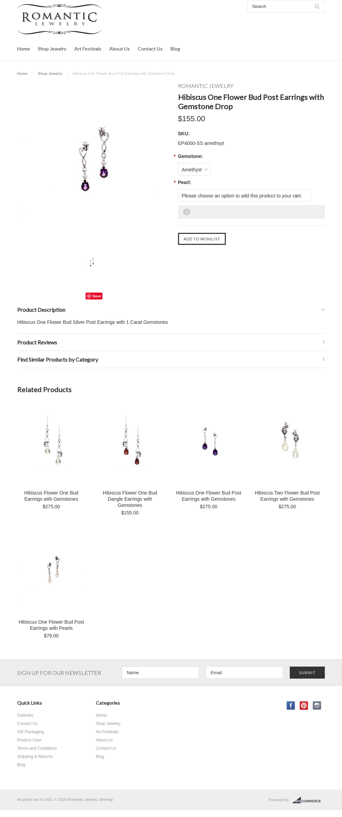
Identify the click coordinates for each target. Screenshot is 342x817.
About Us (119, 49)
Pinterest (304, 705)
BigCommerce (308, 800)
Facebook (291, 705)
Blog (175, 49)
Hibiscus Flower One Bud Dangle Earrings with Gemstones (130, 499)
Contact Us (150, 49)
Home (23, 49)
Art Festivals (87, 49)
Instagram (317, 705)
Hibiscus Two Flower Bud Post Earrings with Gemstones (287, 496)
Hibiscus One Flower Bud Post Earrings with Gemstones (208, 496)
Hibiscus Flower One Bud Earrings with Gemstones (51, 496)
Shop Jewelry (52, 49)
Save (96, 296)
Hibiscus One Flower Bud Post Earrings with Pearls (51, 625)
